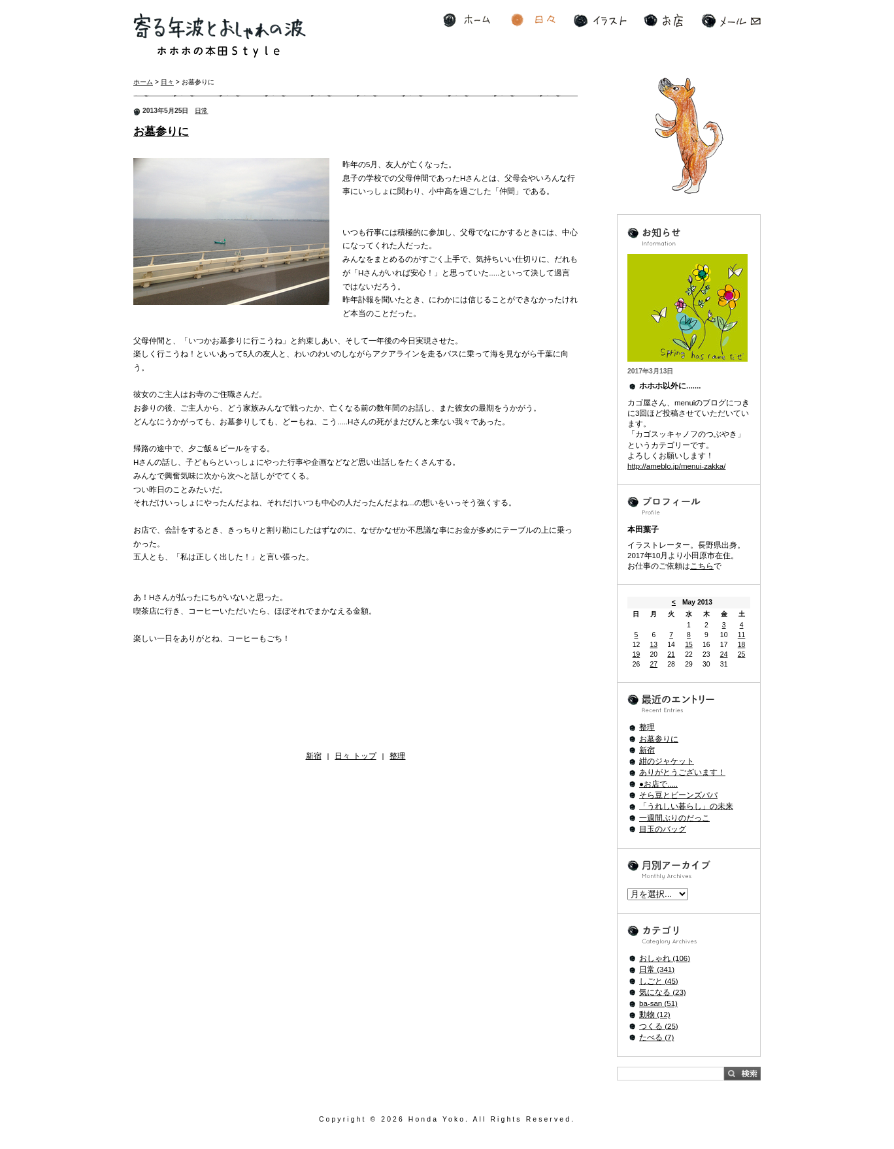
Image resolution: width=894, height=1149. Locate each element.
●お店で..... (658, 784)
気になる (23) (662, 992)
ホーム (466, 20)
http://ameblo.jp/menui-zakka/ (676, 466)
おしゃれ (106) (664, 958)
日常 (201, 110)
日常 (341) (656, 969)
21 (671, 654)
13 (653, 644)
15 (689, 644)
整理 (397, 756)
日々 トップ (355, 756)
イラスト (600, 20)
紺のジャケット (666, 761)
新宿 (314, 756)
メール (731, 20)
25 (742, 654)
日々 (533, 20)
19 (636, 654)
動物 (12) (654, 1014)
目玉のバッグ (662, 829)
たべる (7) (656, 1037)
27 (653, 664)
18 (742, 644)
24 (724, 654)
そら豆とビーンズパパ (678, 795)
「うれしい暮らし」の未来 (686, 806)
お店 (663, 20)
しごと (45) (658, 981)
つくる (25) (658, 1026)
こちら (702, 566)
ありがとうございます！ (682, 772)
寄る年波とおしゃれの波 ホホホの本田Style (219, 35)
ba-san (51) (658, 1003)
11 (742, 634)
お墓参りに (161, 131)
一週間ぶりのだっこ (674, 818)
